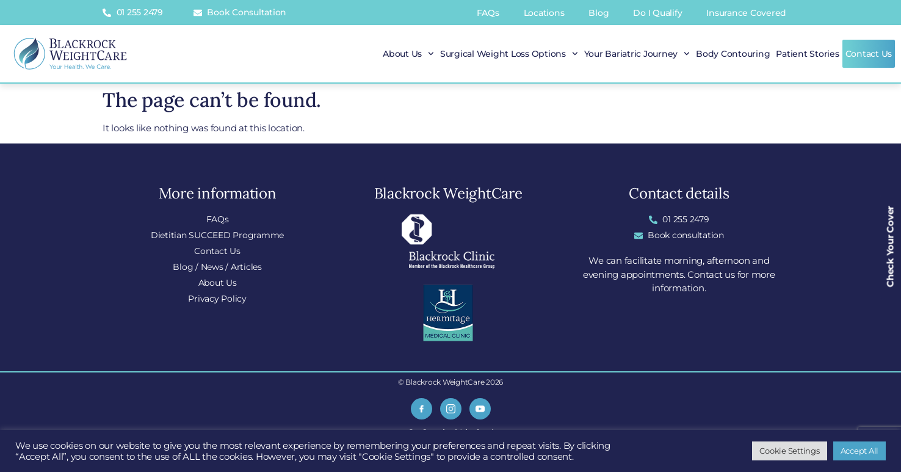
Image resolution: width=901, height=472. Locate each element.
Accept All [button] (860, 451)
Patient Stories (807, 53)
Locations (544, 12)
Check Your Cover (890, 246)
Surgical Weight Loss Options (509, 54)
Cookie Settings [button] (789, 451)
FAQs (488, 12)
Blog (598, 12)
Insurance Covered (746, 12)
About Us (408, 54)
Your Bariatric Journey (637, 54)
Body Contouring (733, 53)
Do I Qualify (657, 12)
